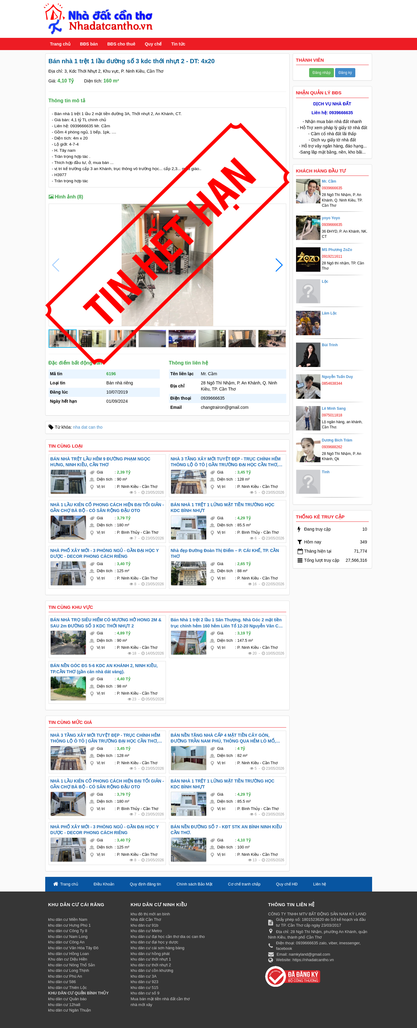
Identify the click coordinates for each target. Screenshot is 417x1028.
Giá (100, 472)
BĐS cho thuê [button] (121, 44)
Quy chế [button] (153, 44)
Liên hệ (319, 884)
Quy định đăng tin (145, 884)
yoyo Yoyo (331, 218)
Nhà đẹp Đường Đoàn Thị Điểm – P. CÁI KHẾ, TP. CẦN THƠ (225, 553)
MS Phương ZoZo (337, 250)
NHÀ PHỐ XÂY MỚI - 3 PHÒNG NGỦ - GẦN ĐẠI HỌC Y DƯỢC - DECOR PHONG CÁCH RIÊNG (104, 553)
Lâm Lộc (329, 313)
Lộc (325, 281)
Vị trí (101, 486)
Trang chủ (60, 44)
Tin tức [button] (178, 44)
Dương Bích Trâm (337, 440)
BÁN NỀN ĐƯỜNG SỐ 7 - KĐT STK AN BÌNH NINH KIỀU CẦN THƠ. (226, 829)
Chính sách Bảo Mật (194, 884)
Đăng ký (345, 73)
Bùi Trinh (330, 345)
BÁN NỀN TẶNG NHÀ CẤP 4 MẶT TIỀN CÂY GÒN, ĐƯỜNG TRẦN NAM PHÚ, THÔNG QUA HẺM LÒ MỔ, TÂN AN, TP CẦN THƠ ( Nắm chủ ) (223, 738)
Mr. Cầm (329, 181)
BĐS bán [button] (89, 44)
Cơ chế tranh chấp (244, 884)
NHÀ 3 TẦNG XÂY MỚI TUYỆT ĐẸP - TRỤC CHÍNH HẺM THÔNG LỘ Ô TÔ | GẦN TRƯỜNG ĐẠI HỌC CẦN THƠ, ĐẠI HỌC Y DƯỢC (226, 462)
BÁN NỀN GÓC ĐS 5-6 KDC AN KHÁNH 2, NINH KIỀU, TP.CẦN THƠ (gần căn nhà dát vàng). (104, 668)
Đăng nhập (322, 73)
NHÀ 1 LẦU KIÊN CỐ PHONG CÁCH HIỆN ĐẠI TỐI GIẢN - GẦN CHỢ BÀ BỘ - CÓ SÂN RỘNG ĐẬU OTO (107, 507)
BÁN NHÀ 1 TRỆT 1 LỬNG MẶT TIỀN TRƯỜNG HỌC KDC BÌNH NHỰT (223, 507)
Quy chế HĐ (287, 884)
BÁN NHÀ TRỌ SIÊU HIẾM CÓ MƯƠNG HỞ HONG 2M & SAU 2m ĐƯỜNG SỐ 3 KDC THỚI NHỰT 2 (106, 622)
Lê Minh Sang (334, 408)
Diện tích (104, 479)
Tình (326, 472)
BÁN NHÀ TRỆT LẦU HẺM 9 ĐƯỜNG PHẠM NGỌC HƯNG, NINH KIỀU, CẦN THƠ (100, 461)
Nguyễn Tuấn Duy (337, 377)
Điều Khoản (104, 884)
